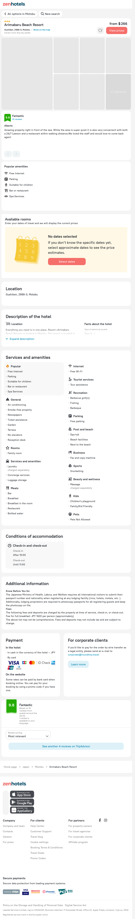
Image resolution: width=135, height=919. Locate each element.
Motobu (39, 766)
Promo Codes (38, 858)
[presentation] (28, 734)
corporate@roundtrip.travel (83, 654)
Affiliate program (78, 842)
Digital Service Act (75, 905)
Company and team (14, 826)
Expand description (20, 339)
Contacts (8, 831)
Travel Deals (37, 852)
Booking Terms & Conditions (46, 847)
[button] (27, 74)
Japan (26, 766)
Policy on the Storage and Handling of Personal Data (33, 905)
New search (52, 14)
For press (8, 842)
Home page (10, 766)
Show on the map (41, 29)
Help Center (37, 826)
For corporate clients (80, 836)
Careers (7, 836)
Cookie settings (39, 842)
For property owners (80, 826)
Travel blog (36, 836)
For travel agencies (79, 831)
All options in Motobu (21, 14)
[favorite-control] (100, 30)
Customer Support (40, 831)
